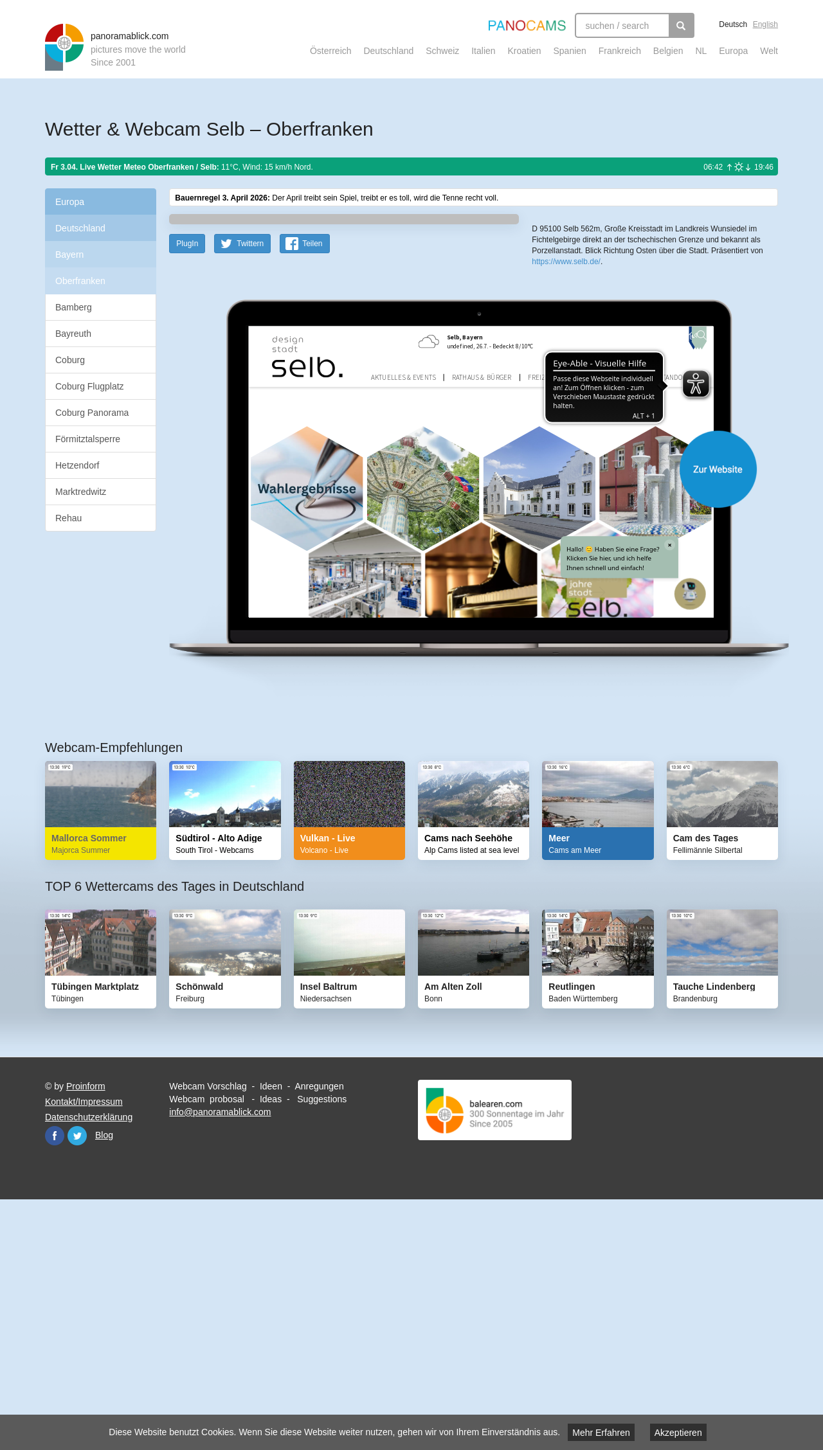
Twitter (77, 1386)
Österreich (331, 50)
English (765, 24)
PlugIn (187, 494)
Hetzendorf (77, 465)
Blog (104, 1386)
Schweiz (442, 50)
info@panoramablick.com (220, 1362)
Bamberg (73, 307)
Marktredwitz (80, 492)
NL (701, 50)
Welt (769, 50)
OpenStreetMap (615, 416)
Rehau (68, 518)
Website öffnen (457, 719)
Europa (733, 50)
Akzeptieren (678, 1433)
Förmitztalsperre (87, 439)
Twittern (250, 494)
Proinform (85, 1337)
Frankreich (620, 50)
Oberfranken (80, 281)
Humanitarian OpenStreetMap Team (728, 416)
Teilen (312, 494)
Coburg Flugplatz (89, 386)
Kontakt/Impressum (84, 1352)
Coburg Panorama (92, 412)
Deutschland (388, 50)
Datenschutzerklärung (88, 1368)
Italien (483, 50)
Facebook (54, 1386)
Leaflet (575, 416)
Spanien (570, 50)
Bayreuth (73, 333)
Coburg (70, 360)
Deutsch (733, 24)
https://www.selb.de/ (566, 468)
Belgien (668, 50)
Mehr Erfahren (600, 1433)
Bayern (69, 254)
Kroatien (524, 50)
